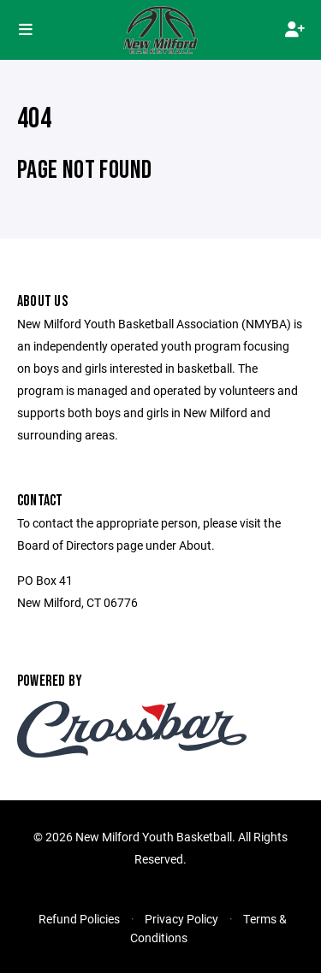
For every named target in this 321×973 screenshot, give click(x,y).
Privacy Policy (181, 919)
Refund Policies (79, 919)
